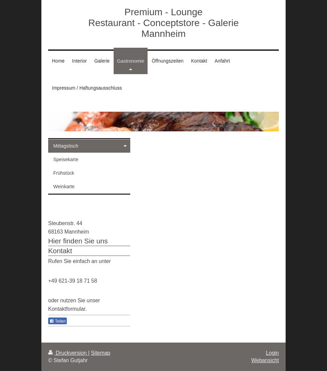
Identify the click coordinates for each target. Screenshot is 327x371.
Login (272, 353)
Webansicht (265, 360)
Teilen (57, 321)
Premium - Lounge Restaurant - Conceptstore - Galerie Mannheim (163, 23)
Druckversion (68, 353)
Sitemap (100, 353)
